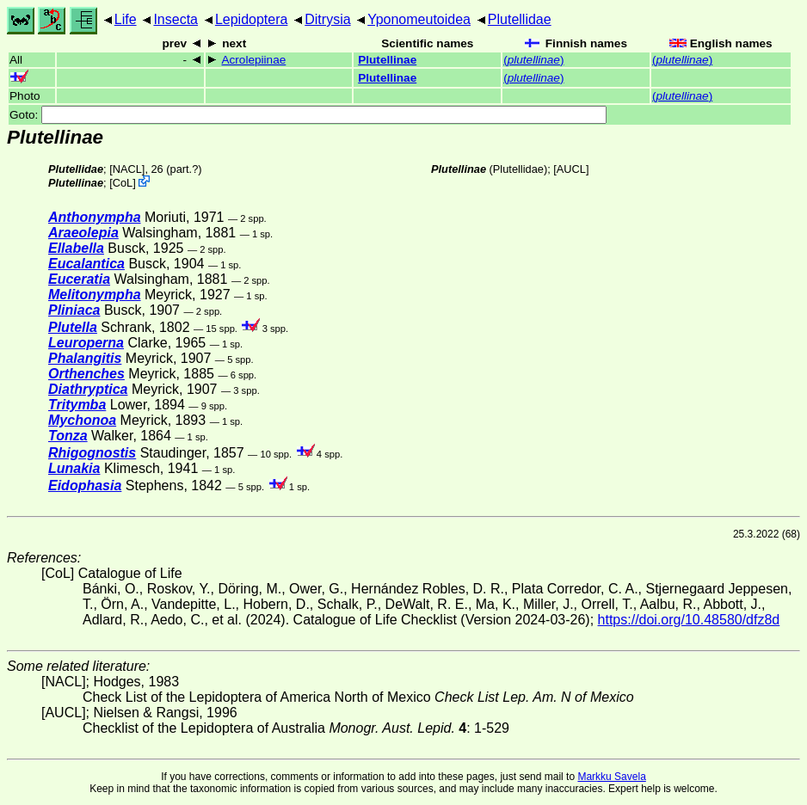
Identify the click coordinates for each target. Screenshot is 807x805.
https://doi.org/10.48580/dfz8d (689, 619)
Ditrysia (327, 19)
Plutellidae (519, 19)
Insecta (175, 19)
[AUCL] (570, 169)
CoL (122, 182)
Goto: (308, 114)
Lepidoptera (251, 19)
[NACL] (127, 169)
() (533, 59)
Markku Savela (611, 777)
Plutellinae (387, 59)
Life (125, 19)
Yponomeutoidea (419, 19)
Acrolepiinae (253, 59)
